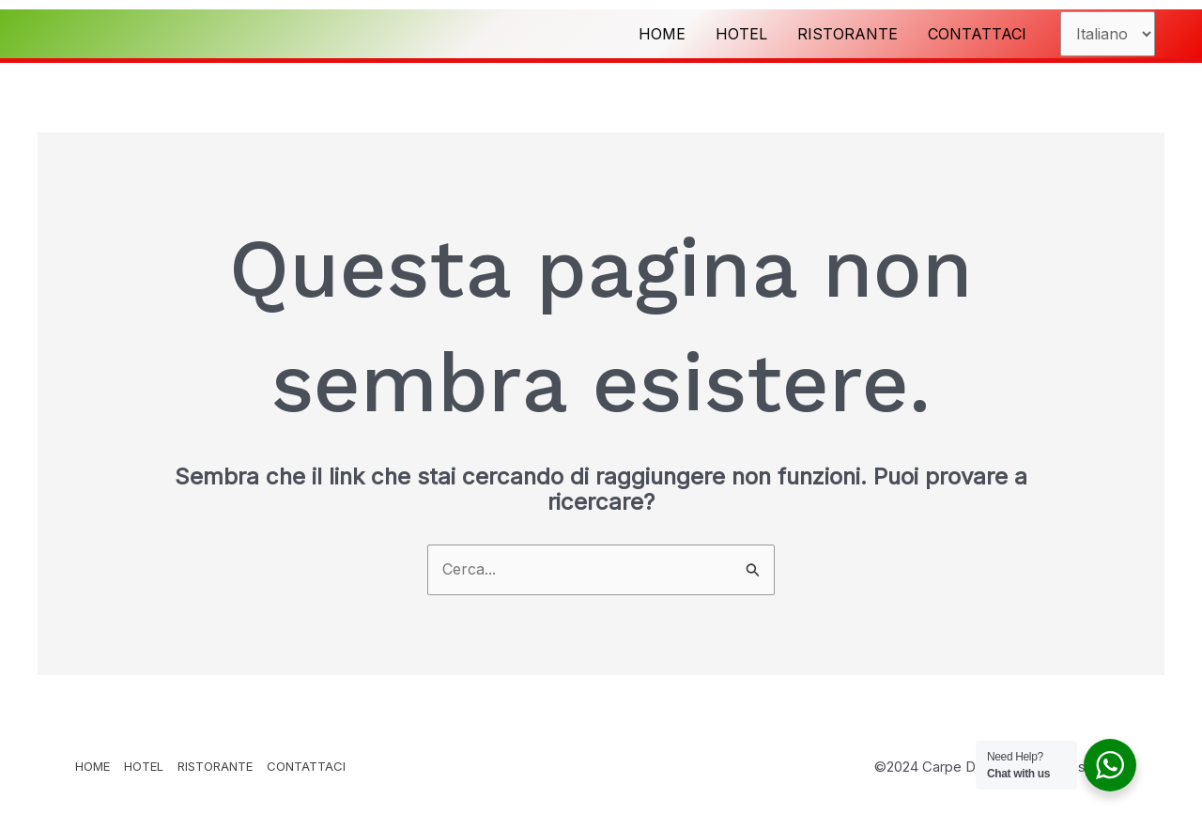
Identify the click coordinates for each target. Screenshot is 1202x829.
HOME (662, 33)
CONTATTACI (977, 33)
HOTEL (741, 33)
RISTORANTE (847, 33)
